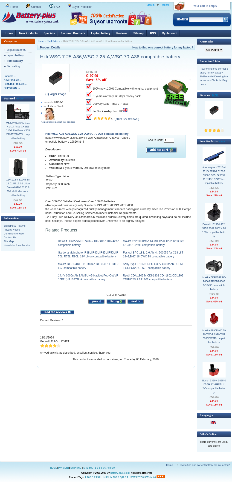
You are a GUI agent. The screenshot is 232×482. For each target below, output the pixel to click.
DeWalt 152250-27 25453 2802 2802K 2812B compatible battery (214, 230)
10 (113, 468)
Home (11, 6)
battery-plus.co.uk (120, 473)
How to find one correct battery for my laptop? (162, 47)
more (20, 98)
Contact (33, 6)
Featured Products (73, 33)
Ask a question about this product (58, 121)
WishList (151, 477)
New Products (28, 33)
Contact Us (10, 237)
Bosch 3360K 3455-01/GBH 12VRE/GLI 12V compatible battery (214, 386)
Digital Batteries (16, 49)
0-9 (144, 477)
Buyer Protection (80, 6)
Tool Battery (53, 40)
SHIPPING (75, 468)
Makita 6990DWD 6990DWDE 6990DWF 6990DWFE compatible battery (214, 336)
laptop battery (15, 55)
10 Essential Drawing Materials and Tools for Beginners (214, 80)
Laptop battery (100, 33)
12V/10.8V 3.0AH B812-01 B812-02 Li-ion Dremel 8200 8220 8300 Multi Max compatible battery (18, 187)
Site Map (9, 241)
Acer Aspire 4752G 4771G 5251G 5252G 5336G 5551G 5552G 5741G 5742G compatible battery (214, 175)
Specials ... (10, 76)
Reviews (121, 33)
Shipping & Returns (15, 225)
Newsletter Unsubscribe (17, 245)
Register (165, 4)
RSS (153, 33)
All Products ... (12, 87)
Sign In (150, 4)
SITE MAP (88, 468)
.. (214, 122)
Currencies (206, 41)
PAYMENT (63, 468)
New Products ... (13, 80)
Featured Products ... (15, 83)
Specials (49, 33)
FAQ (54, 6)
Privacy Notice (12, 229)
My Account (169, 33)
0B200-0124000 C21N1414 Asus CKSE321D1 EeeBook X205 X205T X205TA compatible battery (18, 130)
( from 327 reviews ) (127, 119)
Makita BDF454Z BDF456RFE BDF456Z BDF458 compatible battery (214, 283)
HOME (53, 468)
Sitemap (138, 33)
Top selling (13, 66)
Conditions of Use (14, 233)
